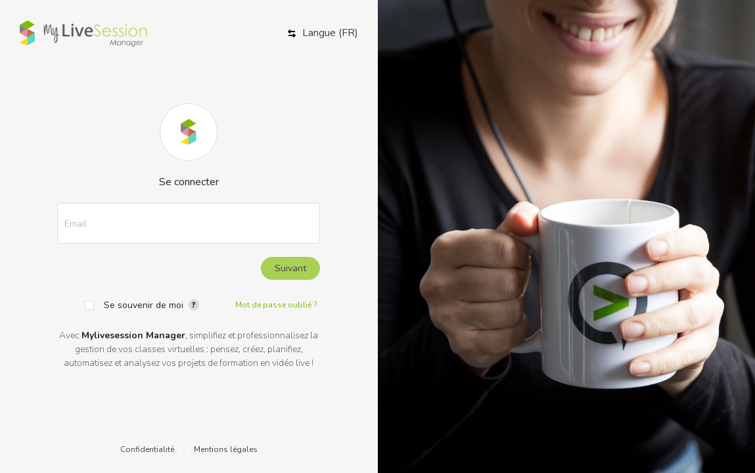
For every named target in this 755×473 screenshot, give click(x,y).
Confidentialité (147, 449)
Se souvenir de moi (143, 305)
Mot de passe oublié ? (276, 305)
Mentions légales (226, 449)
